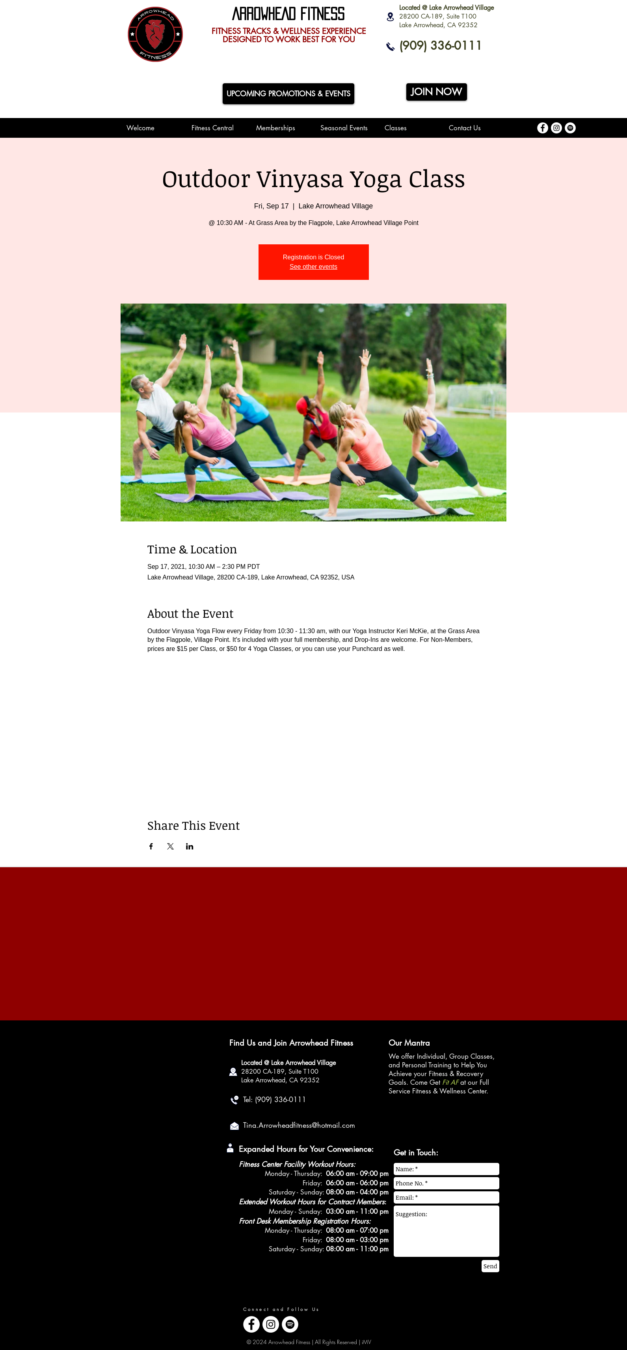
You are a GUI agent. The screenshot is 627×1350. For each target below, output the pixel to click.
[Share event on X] (170, 846)
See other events (313, 266)
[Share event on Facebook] (151, 846)
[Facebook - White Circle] (542, 127)
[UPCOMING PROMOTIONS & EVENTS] (288, 93)
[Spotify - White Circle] (570, 127)
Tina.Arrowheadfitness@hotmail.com (299, 1125)
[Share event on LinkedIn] (189, 846)
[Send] (490, 1266)
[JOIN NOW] (436, 92)
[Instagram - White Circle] (556, 127)
